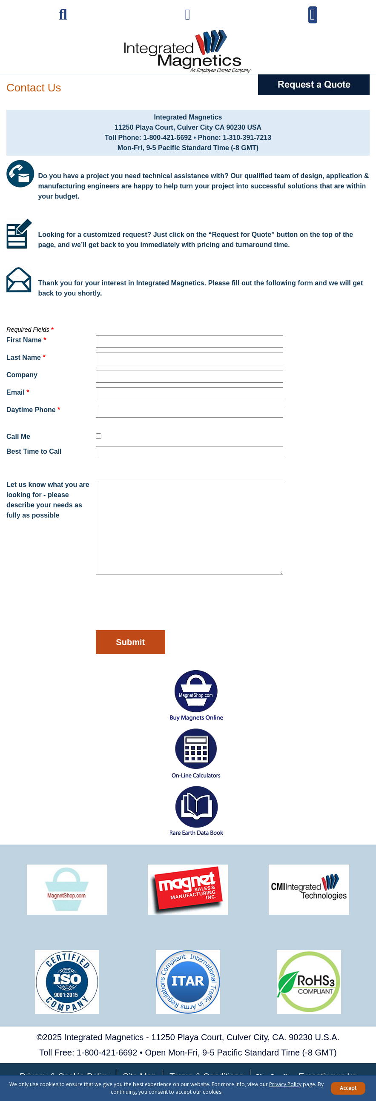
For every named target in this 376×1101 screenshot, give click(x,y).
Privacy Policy (285, 1084)
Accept (348, 1088)
